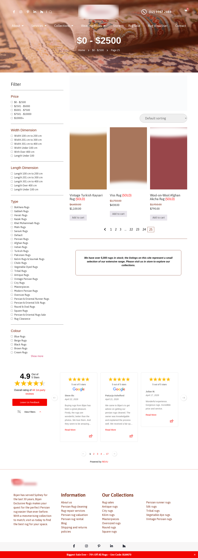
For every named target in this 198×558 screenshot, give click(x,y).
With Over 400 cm (24, 151)
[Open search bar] (50, 11)
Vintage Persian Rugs (26, 279)
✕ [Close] (195, 554)
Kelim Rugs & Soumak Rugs (29, 259)
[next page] (184, 398)
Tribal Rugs (20, 271)
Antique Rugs (21, 275)
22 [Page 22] (131, 229)
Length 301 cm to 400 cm (28, 181)
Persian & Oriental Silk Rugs (29, 302)
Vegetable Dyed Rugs (26, 267)
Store (117, 25)
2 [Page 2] (116, 229)
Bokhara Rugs (21, 207)
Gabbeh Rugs (21, 211)
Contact (180, 25)
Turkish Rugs (21, 251)
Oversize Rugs (22, 294)
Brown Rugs (20, 348)
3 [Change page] (97, 454)
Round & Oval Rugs (24, 306)
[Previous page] (83, 453)
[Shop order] (163, 118)
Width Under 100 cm (25, 147)
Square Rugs (21, 310)
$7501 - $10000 (22, 114)
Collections (63, 26)
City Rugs (19, 282)
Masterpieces (21, 286)
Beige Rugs (20, 340)
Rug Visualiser (158, 25)
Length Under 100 (24, 155)
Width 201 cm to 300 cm (28, 139)
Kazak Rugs (20, 219)
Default (18, 235)
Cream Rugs (21, 352)
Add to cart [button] (78, 217)
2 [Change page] (94, 454)
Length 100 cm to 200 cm (28, 173)
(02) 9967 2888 (160, 12)
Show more (37, 356)
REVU (105, 462)
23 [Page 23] (137, 229)
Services (39, 26)
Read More (70, 430)
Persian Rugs (21, 239)
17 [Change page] (107, 454)
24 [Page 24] (144, 229)
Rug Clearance (22, 318)
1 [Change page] (90, 454)
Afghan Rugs (21, 243)
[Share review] (91, 437)
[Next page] (114, 453)
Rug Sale (134, 25)
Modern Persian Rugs (26, 290)
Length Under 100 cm (26, 189)
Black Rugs (20, 344)
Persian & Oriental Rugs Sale (30, 314)
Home (81, 50)
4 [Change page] (101, 454)
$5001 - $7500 (22, 110)
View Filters (29, 412)
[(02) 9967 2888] (144, 12)
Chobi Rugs (20, 262)
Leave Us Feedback (29, 402)
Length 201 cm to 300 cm (28, 177)
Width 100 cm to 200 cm (28, 135)
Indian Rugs (20, 247)
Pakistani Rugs (22, 255)
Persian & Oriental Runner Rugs (31, 298)
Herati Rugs (20, 215)
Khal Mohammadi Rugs (27, 223)
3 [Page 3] (120, 229)
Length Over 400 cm (25, 185)
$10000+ (19, 118)
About (18, 26)
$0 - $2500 (98, 50)
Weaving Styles (93, 26)
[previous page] (55, 398)
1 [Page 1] (111, 229)
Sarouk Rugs (21, 231)
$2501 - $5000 (22, 106)
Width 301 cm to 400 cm (28, 143)
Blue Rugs (19, 336)
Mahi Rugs (20, 227)
